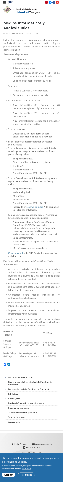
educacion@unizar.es (43, 444)
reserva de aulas (34, 206)
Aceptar (8, 474)
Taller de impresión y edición (22, 412)
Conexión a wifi (15, 253)
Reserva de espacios (18, 408)
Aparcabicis (14, 422)
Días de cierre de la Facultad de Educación (29, 389)
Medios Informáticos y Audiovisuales (26, 403)
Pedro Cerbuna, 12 (22, 444)
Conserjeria (14, 398)
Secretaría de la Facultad (20, 377)
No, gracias (26, 474)
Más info (26, 468)
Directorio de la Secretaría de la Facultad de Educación (30, 383)
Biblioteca (13, 394)
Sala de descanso (16, 417)
